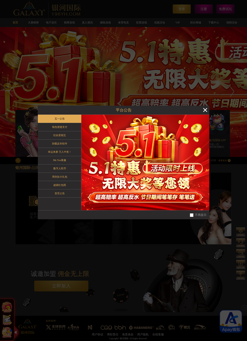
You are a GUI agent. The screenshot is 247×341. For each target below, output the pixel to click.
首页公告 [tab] (60, 193)
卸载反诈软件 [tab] (59, 143)
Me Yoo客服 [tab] (59, 160)
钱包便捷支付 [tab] (59, 127)
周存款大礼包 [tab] (59, 176)
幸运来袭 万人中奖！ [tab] (59, 152)
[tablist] (59, 162)
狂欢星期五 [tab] (59, 135)
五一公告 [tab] (60, 118)
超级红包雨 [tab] (59, 185)
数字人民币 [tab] (59, 168)
